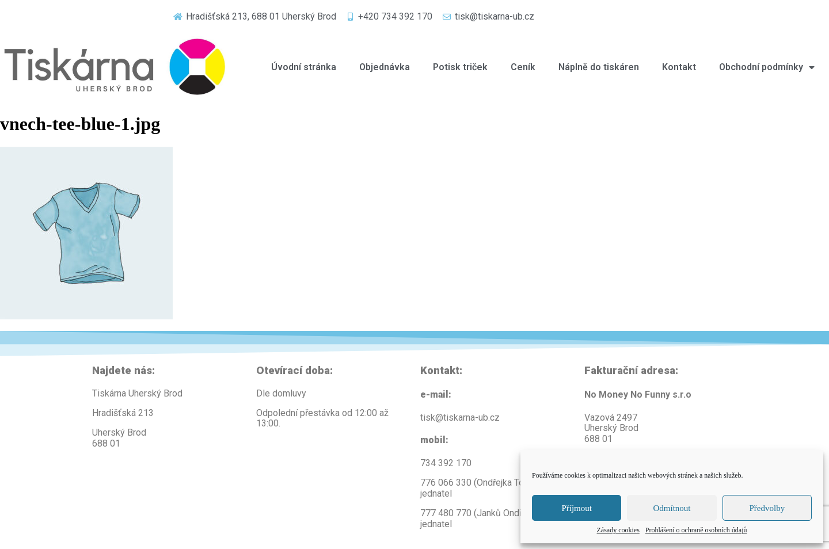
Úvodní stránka (303, 67)
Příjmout (576, 508)
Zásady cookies (618, 530)
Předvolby (767, 508)
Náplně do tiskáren (598, 67)
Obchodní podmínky (767, 67)
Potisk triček (460, 67)
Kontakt (679, 67)
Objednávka (384, 67)
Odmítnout (671, 508)
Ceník (523, 67)
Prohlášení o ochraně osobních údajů (696, 530)
